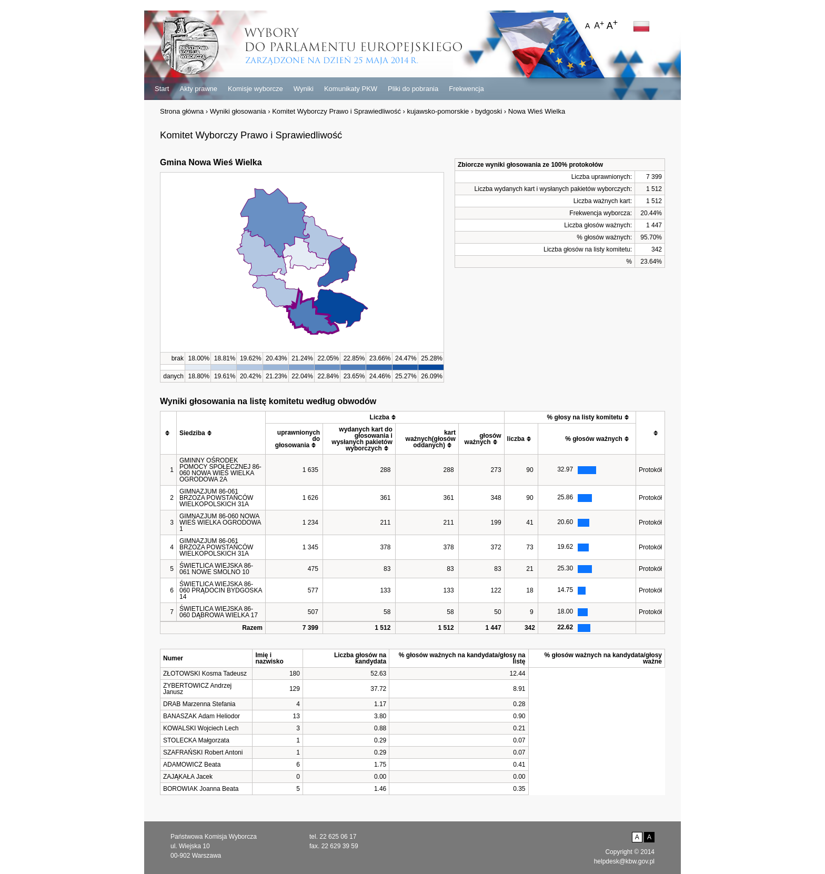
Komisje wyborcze (255, 89)
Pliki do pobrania (413, 89)
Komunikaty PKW (350, 89)
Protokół (650, 470)
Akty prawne (198, 89)
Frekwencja (466, 89)
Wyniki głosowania (238, 111)
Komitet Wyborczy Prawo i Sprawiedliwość (336, 111)
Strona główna (182, 111)
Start (162, 89)
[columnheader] (168, 433)
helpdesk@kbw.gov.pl (624, 861)
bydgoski (488, 111)
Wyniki (304, 89)
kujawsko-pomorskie (438, 111)
